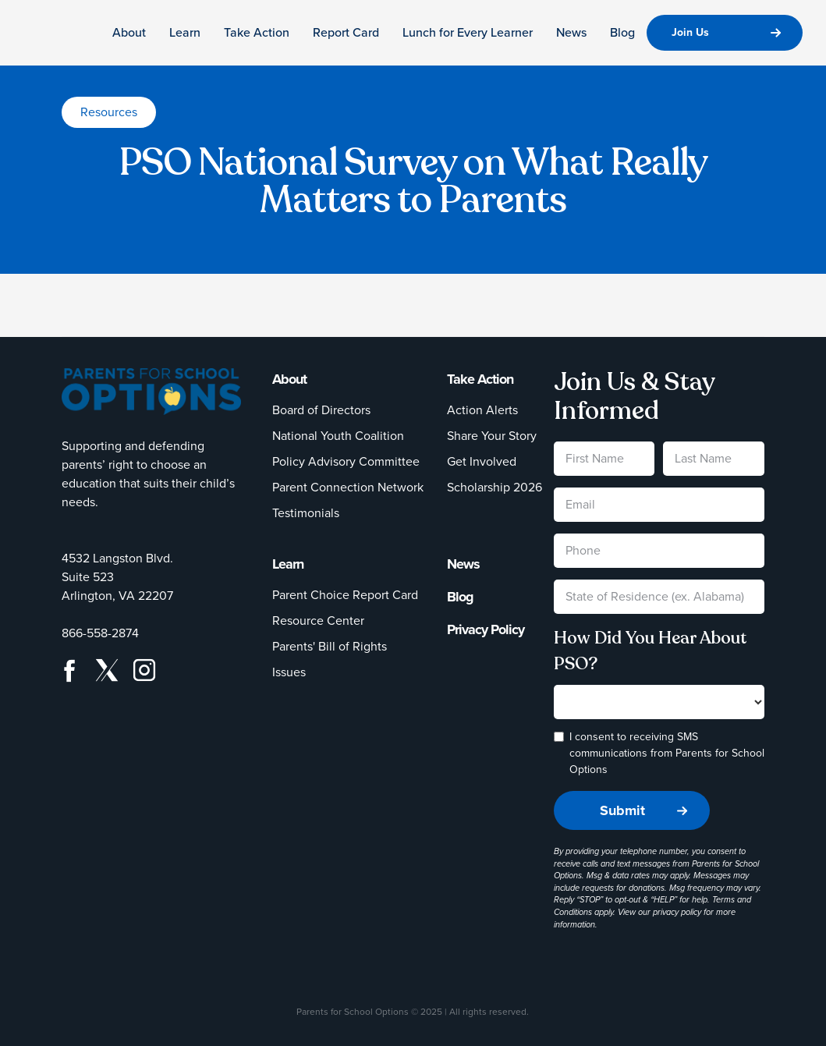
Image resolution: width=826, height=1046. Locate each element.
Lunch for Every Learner (467, 32)
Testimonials (305, 513)
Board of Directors (321, 410)
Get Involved (481, 461)
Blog (622, 32)
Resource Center (318, 620)
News (571, 32)
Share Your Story (492, 436)
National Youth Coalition (338, 436)
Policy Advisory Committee (346, 461)
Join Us (690, 32)
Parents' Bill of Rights (329, 646)
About (129, 32)
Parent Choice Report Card (345, 595)
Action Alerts (482, 410)
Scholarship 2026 (494, 487)
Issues (289, 672)
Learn (184, 32)
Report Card (346, 32)
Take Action (256, 32)
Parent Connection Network (348, 487)
